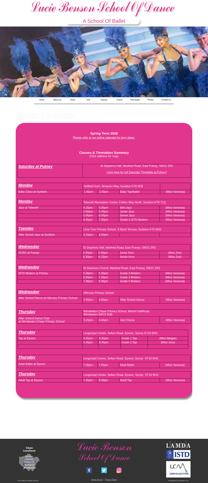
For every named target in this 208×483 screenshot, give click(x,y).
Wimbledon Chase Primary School (104, 311)
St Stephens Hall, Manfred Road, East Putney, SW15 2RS (136, 165)
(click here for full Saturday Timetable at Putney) (137, 172)
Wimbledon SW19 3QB (97, 314)
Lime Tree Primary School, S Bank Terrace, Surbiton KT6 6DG (122, 229)
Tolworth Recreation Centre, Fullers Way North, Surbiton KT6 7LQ (124, 202)
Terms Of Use (97, 480)
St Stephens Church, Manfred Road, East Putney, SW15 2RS (121, 268)
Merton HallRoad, (139, 311)
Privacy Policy (111, 480)
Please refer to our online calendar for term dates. (104, 137)
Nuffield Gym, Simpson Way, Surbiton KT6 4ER (113, 186)
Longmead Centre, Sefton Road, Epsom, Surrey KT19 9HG (120, 333)
